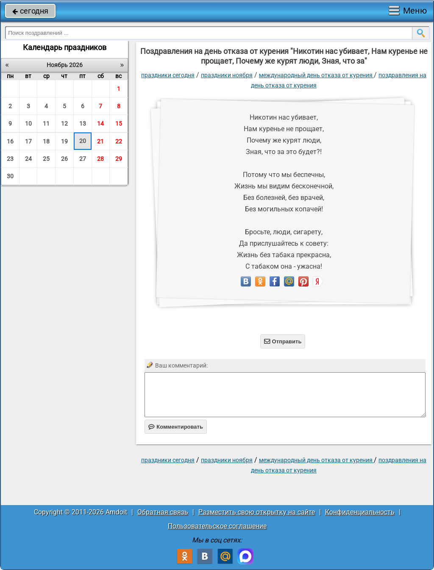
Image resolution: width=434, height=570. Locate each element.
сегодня (30, 10)
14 (100, 123)
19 (64, 141)
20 (82, 141)
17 (28, 141)
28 (100, 158)
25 (46, 158)
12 (64, 123)
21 (100, 141)
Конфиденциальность (360, 512)
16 (10, 141)
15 (118, 123)
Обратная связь (162, 512)
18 (46, 141)
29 (118, 158)
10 (28, 123)
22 (118, 141)
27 (82, 158)
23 (10, 158)
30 (10, 176)
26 (64, 158)
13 (82, 123)
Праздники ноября (227, 75)
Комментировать (175, 427)
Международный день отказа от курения (316, 75)
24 (28, 158)
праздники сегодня (168, 75)
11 (46, 123)
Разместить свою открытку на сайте (256, 512)
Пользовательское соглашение (217, 526)
